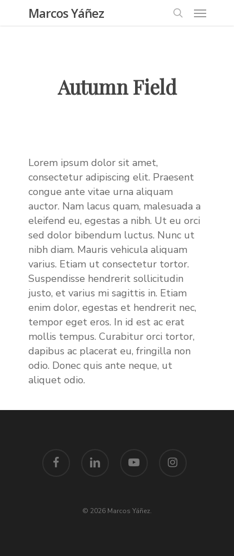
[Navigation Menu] (200, 12)
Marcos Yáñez (66, 13)
